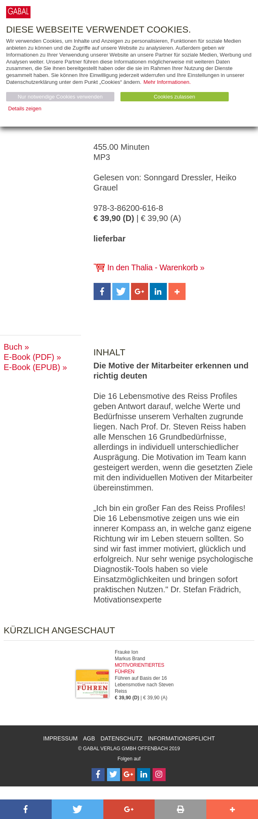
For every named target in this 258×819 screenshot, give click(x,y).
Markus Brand (130, 658)
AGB (89, 738)
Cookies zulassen (174, 97)
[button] (102, 291)
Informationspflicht (181, 738)
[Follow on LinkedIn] (143, 774)
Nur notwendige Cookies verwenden (60, 97)
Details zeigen (25, 108)
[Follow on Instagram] (159, 774)
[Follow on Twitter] (113, 774)
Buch (13, 346)
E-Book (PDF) (29, 357)
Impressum (60, 738)
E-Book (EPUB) (32, 367)
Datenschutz (121, 738)
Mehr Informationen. (166, 82)
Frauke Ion (126, 652)
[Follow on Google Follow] (128, 774)
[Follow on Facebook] (98, 774)
